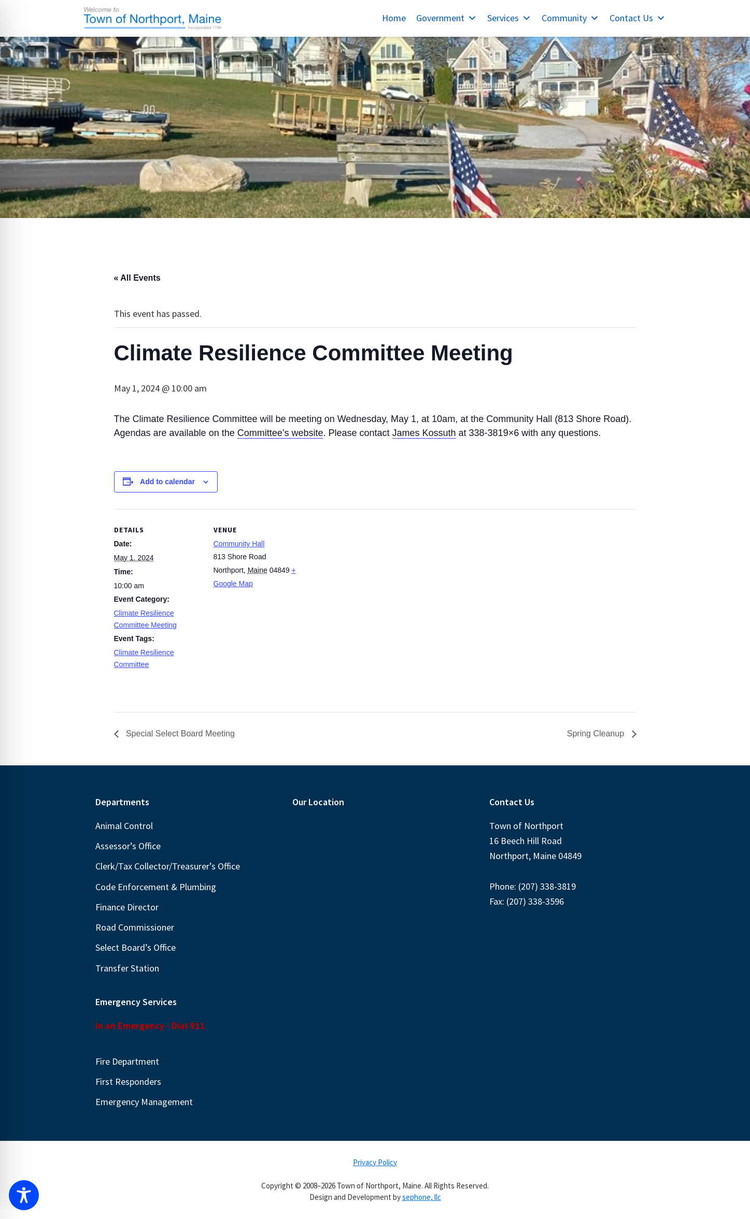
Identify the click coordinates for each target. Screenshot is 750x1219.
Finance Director (127, 907)
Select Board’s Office (135, 947)
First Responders (128, 1081)
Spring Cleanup (597, 733)
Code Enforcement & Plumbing (155, 887)
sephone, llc (421, 1197)
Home (394, 18)
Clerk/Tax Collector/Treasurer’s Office (167, 866)
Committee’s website (280, 433)
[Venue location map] (367, 580)
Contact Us (638, 18)
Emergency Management (144, 1102)
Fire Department (127, 1061)
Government (446, 18)
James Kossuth (424, 433)
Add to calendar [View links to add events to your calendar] (167, 481)
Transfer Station (127, 968)
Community (570, 18)
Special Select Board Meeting (179, 733)
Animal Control (124, 826)
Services (509, 18)
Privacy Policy (375, 1162)
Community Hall (239, 544)
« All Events (137, 277)
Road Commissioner (134, 927)
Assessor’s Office (128, 846)
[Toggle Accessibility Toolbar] (24, 1195)
